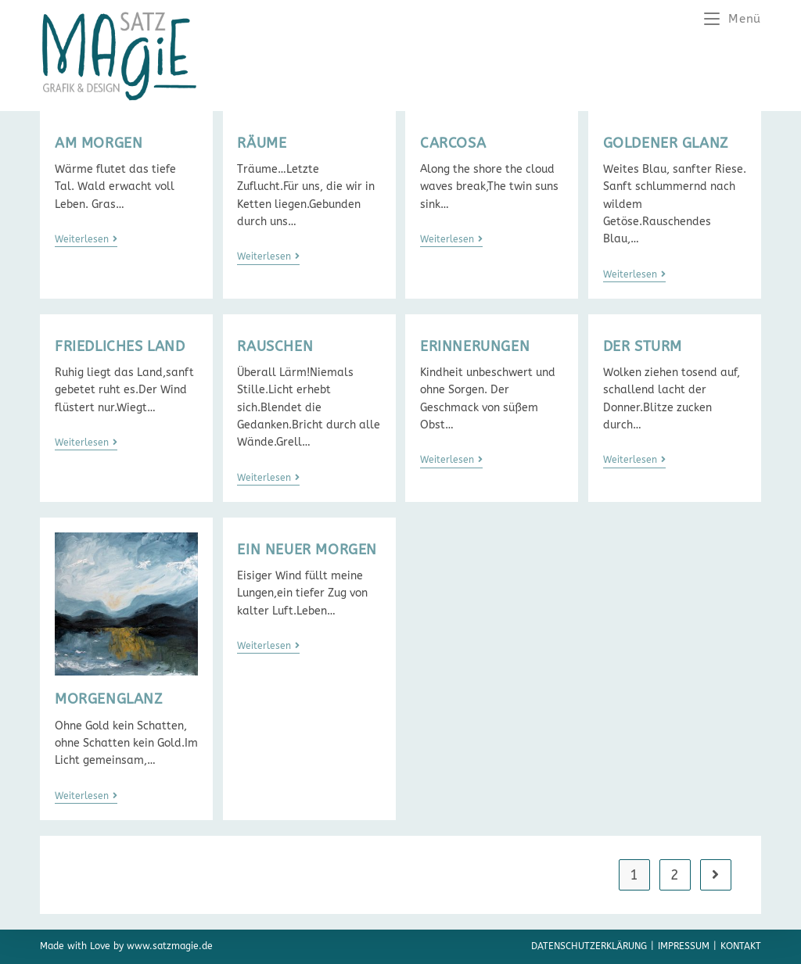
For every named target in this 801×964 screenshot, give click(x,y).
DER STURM (642, 346)
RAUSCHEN (275, 346)
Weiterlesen (86, 239)
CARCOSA (453, 143)
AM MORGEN (98, 143)
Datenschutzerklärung (589, 946)
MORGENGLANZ (109, 699)
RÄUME (261, 143)
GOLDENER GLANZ (665, 143)
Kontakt (740, 946)
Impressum (683, 946)
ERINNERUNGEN (475, 346)
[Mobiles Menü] (732, 19)
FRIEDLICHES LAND (120, 346)
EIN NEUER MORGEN (307, 549)
